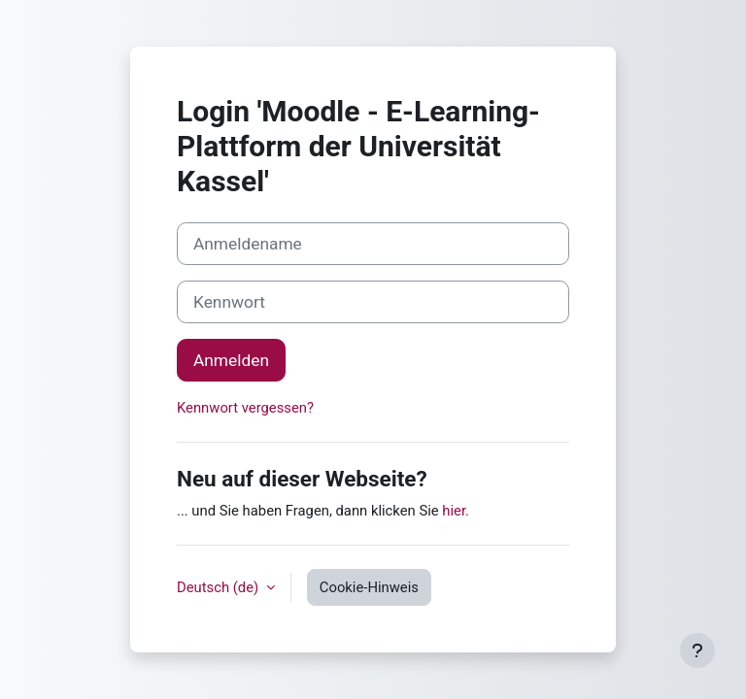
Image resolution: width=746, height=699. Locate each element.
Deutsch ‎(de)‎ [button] (219, 587)
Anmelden (231, 360)
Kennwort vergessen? (245, 407)
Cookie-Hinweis (369, 587)
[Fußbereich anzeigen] (697, 650)
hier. (455, 510)
